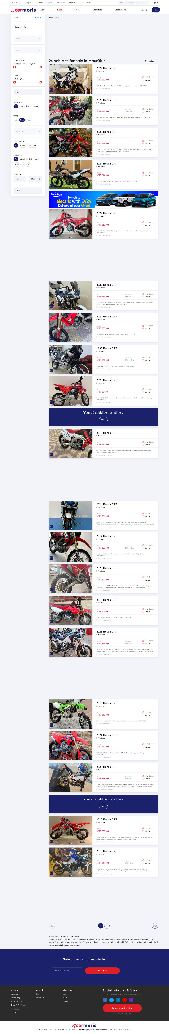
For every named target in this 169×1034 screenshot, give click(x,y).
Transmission (20, 141)
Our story (14, 995)
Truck (29, 120)
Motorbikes (39, 999)
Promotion (15, 1010)
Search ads (86, 3)
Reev (28, 164)
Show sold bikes (21, 27)
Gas (36, 159)
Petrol (29, 159)
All (16, 106)
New (21, 106)
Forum (50, 3)
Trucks (77, 10)
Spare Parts (97, 10)
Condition (18, 102)
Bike (22, 120)
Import (35, 106)
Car (16, 120)
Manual (23, 145)
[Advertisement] (28, 238)
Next (155, 927)
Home (51, 18)
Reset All (38, 18)
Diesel (22, 159)
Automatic (32, 145)
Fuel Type (18, 155)
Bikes (59, 10)
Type (16, 116)
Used (28, 106)
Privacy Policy (16, 1003)
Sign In (155, 3)
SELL (155, 10)
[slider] (14, 67)
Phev (17, 164)
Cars (43, 10)
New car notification (122, 1009)
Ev (23, 164)
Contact (61, 3)
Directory (73, 3)
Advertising (15, 999)
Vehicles (56, 18)
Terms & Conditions (18, 1006)
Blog (41, 3)
